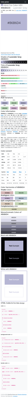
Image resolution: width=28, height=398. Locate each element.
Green (14, 172)
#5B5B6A (13, 229)
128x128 (13, 54)
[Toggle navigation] (25, 2)
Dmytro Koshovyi (22, 394)
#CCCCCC (8, 130)
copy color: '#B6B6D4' (21, 10)
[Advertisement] (14, 41)
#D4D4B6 (14, 209)
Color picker (5, 2)
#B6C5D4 (21, 198)
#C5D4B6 (21, 203)
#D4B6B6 (23, 108)
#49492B (3, 131)
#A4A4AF (13, 223)
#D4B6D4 (14, 108)
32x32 (5, 54)
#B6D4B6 (14, 103)
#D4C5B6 (7, 203)
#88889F (14, 226)
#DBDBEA (13, 220)
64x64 (9, 54)
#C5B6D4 (7, 198)
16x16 (2, 54)
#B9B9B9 (15, 131)
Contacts (15, 396)
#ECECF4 (14, 217)
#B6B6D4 (4, 103)
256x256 (18, 54)
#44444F (14, 232)
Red (8, 172)
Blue (20, 172)
